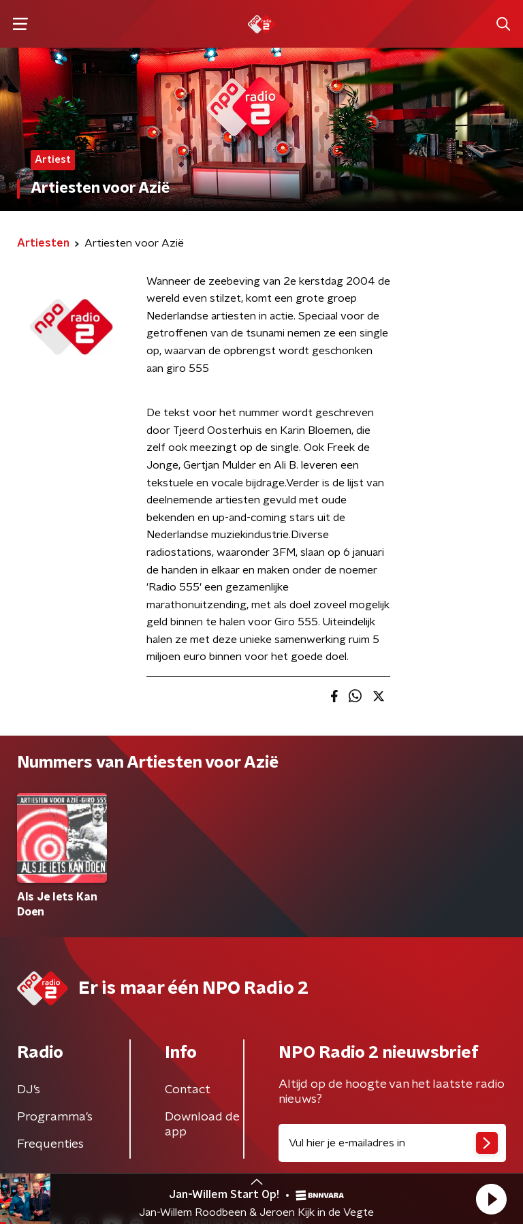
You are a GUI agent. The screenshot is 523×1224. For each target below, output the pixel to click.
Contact (187, 1090)
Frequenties (50, 1144)
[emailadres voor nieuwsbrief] (392, 1143)
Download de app (202, 1124)
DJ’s (28, 1090)
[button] (491, 1199)
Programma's (55, 1117)
